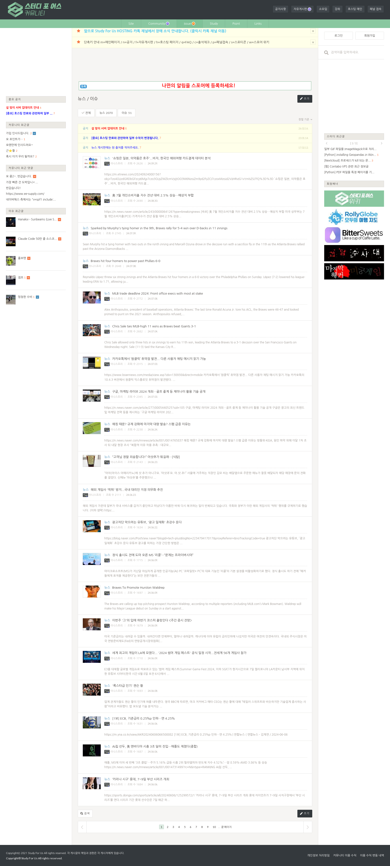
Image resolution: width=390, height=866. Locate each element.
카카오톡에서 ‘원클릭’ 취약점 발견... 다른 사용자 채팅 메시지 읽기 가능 (159, 358)
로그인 (338, 35)
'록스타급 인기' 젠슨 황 (127, 685)
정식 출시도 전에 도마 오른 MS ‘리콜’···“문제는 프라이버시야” (152, 555)
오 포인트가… (14, 139)
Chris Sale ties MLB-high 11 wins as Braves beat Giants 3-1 (154, 326)
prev (326, 143)
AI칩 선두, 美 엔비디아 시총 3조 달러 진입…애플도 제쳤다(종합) (155, 746)
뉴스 (106, 113)
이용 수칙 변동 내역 (372, 855)
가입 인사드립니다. (17, 133)
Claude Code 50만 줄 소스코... (37, 238)
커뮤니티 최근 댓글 (21, 167)
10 (214, 826)
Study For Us (35, 853)
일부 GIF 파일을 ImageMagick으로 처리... (350, 149)
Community (158, 23)
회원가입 (369, 35)
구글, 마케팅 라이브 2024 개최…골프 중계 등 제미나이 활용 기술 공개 (159, 391)
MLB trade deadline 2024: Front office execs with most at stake (157, 293)
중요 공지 (15, 99)
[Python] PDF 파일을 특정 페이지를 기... (349, 172)
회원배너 (332, 183)
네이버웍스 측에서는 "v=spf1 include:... (31, 199)
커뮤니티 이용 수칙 (345, 855)
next (381, 143)
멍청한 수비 (25, 297)
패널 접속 (375, 9)
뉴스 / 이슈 (88, 99)
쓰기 (305, 98)
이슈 (127, 113)
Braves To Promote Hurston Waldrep (138, 587)
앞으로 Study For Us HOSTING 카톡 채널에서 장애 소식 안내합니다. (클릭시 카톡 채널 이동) (155, 31)
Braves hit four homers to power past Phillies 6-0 (125, 261)
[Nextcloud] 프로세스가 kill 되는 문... (347, 160)
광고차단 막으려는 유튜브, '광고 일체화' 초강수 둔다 (147, 522)
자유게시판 (302, 9)
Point (236, 23)
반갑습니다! (13, 188)
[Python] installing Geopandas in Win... (350, 154)
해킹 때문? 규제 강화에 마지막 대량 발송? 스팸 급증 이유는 (151, 424)
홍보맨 (22, 258)
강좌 (337, 9)
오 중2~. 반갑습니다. (19, 176)
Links (258, 23)
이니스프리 (113, 163)
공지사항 (280, 9)
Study (214, 23)
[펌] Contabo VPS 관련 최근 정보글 (346, 166)
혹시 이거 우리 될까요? (20, 156)
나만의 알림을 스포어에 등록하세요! (198, 85)
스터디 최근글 (336, 136)
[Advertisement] (36, 62)
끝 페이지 (226, 826)
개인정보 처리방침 (318, 855)
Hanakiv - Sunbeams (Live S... (37, 219)
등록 (83, 86)
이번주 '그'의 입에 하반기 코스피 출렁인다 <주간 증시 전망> (152, 620)
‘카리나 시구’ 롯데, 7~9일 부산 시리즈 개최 (140, 779)
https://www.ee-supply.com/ (25, 193)
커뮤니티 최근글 (19, 124)
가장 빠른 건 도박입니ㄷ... (22, 182)
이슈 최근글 (16, 210)
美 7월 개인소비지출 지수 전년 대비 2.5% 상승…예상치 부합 (153, 195)
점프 (20, 277)
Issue (189, 23)
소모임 (323, 9)
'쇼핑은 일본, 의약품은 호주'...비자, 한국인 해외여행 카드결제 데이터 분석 (161, 158)
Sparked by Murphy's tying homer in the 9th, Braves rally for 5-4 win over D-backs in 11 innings (159, 228)
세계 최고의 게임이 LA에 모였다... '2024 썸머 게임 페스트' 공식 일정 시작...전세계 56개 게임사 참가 (179, 652)
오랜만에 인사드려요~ (19, 145)
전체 (86, 112)
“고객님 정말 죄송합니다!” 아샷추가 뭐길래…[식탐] (146, 456)
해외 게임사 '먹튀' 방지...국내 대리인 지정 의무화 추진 (127, 489)
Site (131, 23)
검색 (85, 813)
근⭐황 (10, 150)
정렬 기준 (305, 119)
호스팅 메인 (355, 9)
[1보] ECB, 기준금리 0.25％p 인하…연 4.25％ (143, 718)
